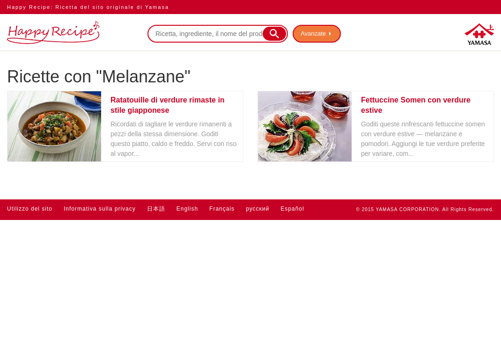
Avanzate (313, 33)
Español (292, 208)
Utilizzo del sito (29, 208)
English (187, 208)
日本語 (156, 208)
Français (222, 208)
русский (257, 208)
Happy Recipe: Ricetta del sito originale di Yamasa (88, 7)
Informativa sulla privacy (100, 208)
